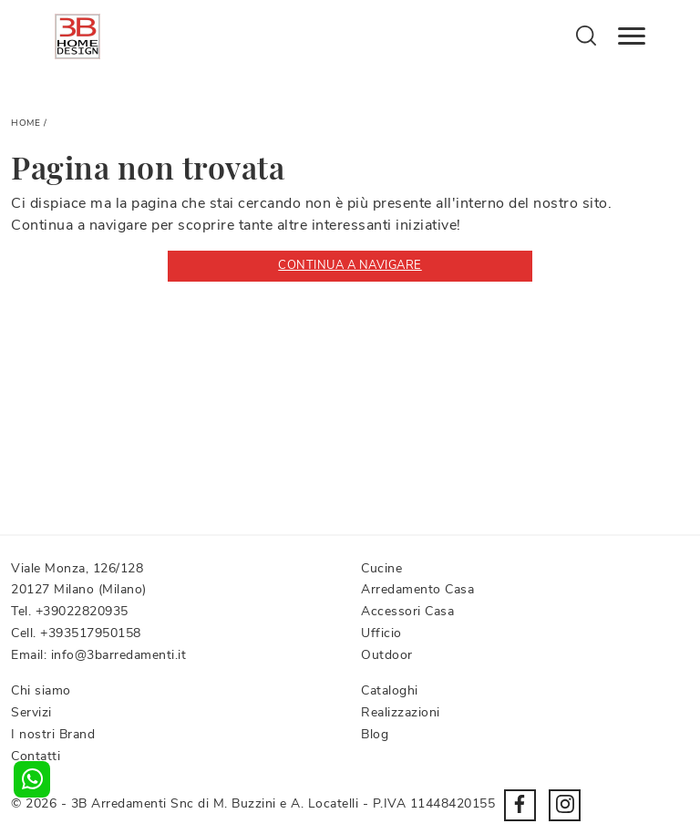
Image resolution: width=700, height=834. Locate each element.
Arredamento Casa (417, 589)
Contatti (35, 756)
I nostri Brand (53, 734)
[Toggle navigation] (631, 36)
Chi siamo (41, 690)
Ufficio (381, 633)
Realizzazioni (400, 712)
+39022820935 (82, 611)
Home (25, 123)
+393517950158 (90, 633)
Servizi (31, 712)
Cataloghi (389, 690)
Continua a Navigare (350, 265)
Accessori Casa (407, 611)
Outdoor (387, 655)
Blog (374, 734)
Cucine (381, 568)
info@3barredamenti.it (119, 655)
